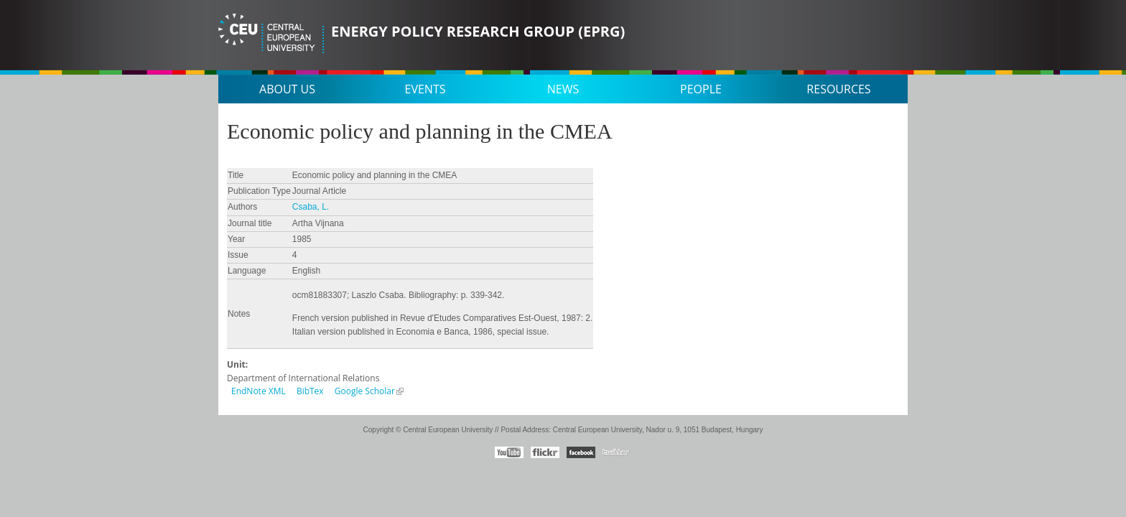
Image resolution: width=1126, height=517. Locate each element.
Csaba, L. (310, 207)
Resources (838, 89)
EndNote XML (258, 391)
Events (425, 89)
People (701, 89)
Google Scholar (365, 391)
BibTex (310, 391)
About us (287, 89)
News (563, 89)
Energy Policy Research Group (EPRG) (478, 31)
